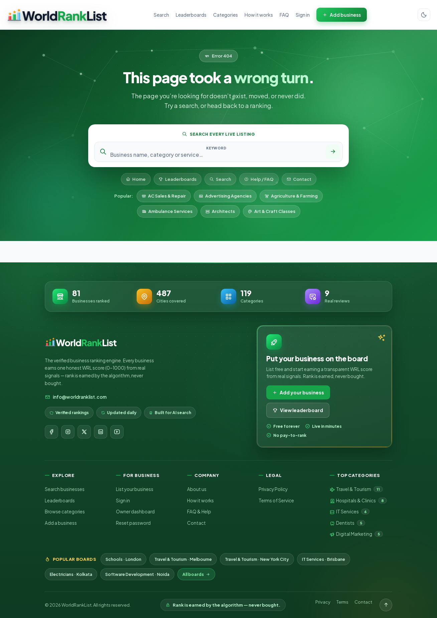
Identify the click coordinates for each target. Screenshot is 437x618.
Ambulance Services (167, 211)
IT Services (350, 512)
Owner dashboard (135, 511)
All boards (196, 574)
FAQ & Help (199, 511)
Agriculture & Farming (291, 196)
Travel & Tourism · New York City (257, 559)
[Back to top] (386, 605)
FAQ (284, 15)
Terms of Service (276, 500)
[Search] (333, 152)
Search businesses (65, 489)
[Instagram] (68, 432)
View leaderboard (298, 410)
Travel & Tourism (356, 489)
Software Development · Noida (137, 574)
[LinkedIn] (100, 432)
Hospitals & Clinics (358, 501)
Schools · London (123, 559)
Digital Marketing (356, 534)
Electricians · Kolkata (71, 574)
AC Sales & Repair (164, 196)
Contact (299, 179)
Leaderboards (191, 15)
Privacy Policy (273, 489)
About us (196, 489)
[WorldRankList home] (57, 14)
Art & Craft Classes (271, 211)
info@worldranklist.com (76, 397)
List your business (134, 489)
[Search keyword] (216, 154)
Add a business (61, 523)
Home (136, 179)
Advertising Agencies (225, 196)
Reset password (133, 523)
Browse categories (65, 511)
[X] (84, 432)
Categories (225, 15)
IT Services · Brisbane (323, 559)
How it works (259, 15)
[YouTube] (117, 432)
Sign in (303, 15)
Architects (220, 211)
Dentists (347, 523)
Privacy (322, 602)
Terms (342, 602)
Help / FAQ (259, 179)
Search (161, 15)
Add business (341, 15)
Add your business (298, 392)
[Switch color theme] (424, 14)
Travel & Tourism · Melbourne (183, 559)
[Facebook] (51, 432)
